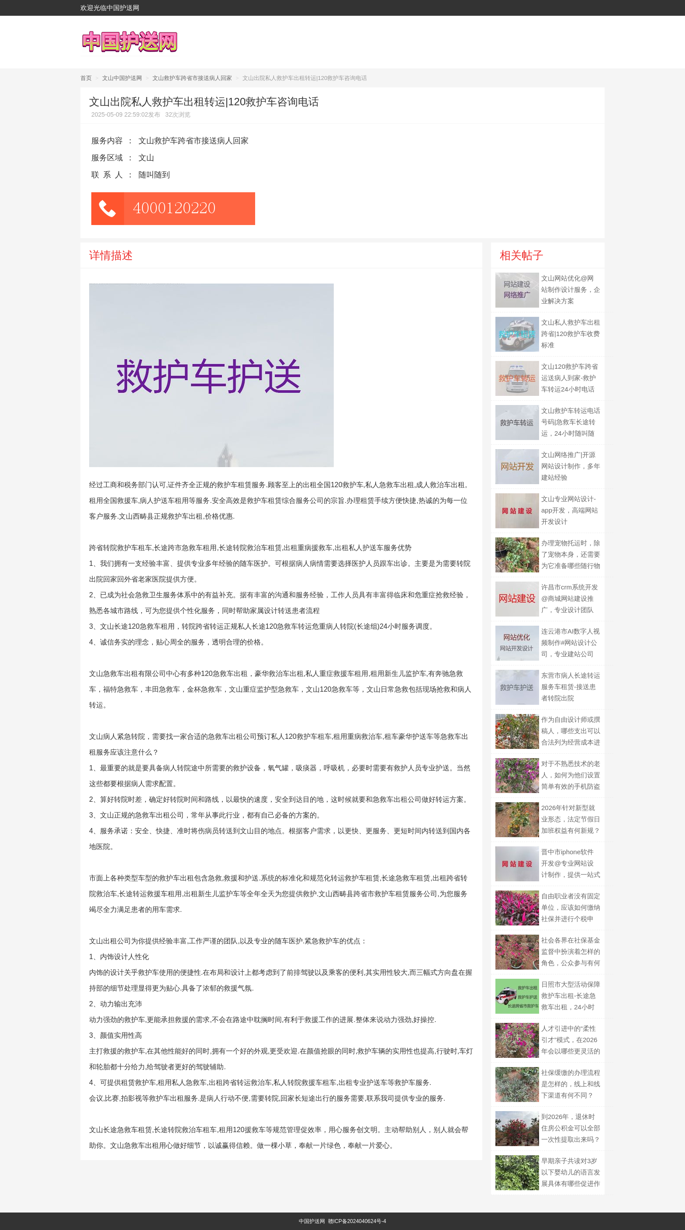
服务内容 (107, 140)
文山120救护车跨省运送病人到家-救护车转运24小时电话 (569, 378)
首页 (86, 78)
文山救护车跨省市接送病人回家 (192, 78)
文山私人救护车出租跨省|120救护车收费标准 (570, 334)
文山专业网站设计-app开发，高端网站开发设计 (569, 510)
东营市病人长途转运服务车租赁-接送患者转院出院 (570, 687)
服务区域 (107, 157)
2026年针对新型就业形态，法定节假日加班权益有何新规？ (570, 819)
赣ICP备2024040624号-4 (357, 1221)
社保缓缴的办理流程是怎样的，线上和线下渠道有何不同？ (570, 1084)
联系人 (109, 174)
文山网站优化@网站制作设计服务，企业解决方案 (570, 289)
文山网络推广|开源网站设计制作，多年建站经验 (570, 466)
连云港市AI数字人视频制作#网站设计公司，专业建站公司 (570, 642)
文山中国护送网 (122, 78)
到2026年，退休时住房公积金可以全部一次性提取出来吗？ (570, 1128)
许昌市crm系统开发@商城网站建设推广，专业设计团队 (569, 598)
